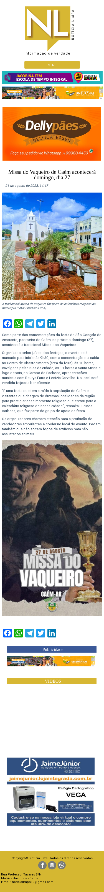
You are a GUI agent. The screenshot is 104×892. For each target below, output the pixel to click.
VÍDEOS (53, 681)
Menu (52, 65)
